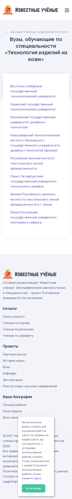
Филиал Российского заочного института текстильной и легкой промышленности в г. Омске (34, 199)
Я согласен (33, 488)
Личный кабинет (15, 405)
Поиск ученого (14, 317)
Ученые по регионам (18, 329)
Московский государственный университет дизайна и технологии (32, 122)
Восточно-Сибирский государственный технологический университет (33, 91)
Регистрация (12, 411)
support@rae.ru (14, 481)
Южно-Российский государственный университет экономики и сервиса (33, 217)
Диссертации (13, 380)
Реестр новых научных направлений (30, 386)
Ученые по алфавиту (18, 336)
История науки (13, 361)
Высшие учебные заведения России (38, 32)
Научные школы (14, 354)
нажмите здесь (32, 478)
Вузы (6, 367)
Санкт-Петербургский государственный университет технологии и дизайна (33, 181)
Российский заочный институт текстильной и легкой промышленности (32, 163)
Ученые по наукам (16, 323)
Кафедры (9, 373)
